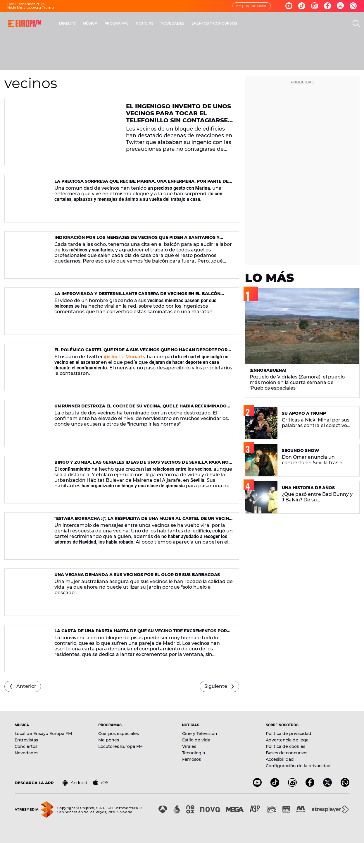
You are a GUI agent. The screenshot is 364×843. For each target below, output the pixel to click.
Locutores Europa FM (120, 746)
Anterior (26, 686)
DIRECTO (67, 23)
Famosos (191, 759)
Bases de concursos (286, 752)
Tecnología (193, 752)
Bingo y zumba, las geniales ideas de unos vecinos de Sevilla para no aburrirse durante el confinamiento (141, 465)
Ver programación (252, 6)
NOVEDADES (172, 23)
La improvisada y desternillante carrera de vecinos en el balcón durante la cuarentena (137, 296)
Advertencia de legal (288, 740)
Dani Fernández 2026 (25, 4)
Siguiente (215, 686)
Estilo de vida (196, 740)
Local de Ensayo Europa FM (43, 733)
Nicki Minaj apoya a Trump (30, 7)
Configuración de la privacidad (298, 765)
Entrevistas (26, 740)
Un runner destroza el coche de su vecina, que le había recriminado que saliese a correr (140, 408)
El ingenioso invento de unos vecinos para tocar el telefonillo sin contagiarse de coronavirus (178, 117)
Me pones (108, 740)
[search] (356, 23)
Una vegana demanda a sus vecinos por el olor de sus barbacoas (137, 574)
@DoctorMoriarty (125, 356)
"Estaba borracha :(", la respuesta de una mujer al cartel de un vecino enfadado (143, 521)
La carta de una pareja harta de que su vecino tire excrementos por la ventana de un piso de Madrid (140, 633)
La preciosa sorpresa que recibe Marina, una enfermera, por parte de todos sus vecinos (141, 184)
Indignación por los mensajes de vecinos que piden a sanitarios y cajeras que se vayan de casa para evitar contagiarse (137, 240)
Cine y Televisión (199, 733)
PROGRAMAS (116, 23)
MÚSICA (90, 23)
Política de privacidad (288, 733)
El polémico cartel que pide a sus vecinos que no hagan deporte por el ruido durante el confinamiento (140, 352)
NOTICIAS (144, 23)
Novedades (26, 752)
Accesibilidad (280, 759)
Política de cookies (285, 746)
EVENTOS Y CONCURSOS (214, 23)
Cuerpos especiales (118, 733)
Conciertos (26, 746)
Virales (189, 746)
